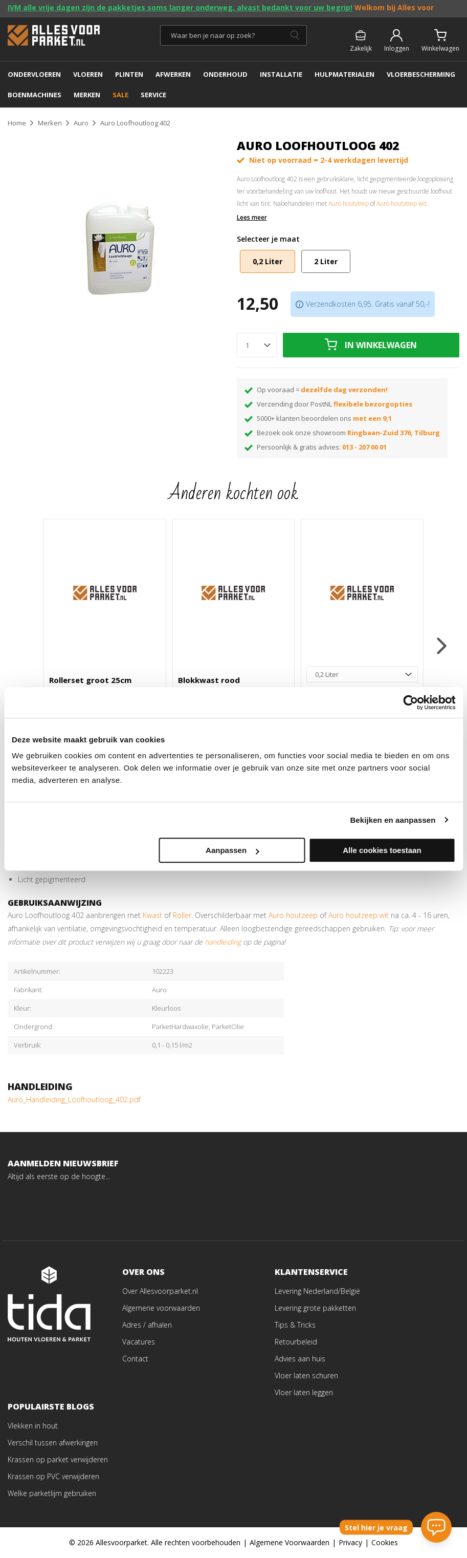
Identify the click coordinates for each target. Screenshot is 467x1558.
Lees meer (252, 218)
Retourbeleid (296, 1342)
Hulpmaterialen (344, 74)
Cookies (384, 1542)
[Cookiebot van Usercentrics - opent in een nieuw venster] (410, 702)
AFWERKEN (173, 74)
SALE (120, 94)
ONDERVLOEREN (34, 74)
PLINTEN (129, 74)
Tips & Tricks (295, 1325)
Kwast (153, 915)
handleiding (223, 942)
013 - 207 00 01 (364, 447)
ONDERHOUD (225, 74)
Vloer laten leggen (304, 1392)
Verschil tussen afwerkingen (53, 1442)
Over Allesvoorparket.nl (160, 1291)
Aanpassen (232, 850)
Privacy (350, 1542)
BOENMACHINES (34, 94)
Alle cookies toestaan (382, 850)
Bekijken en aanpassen (392, 820)
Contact (135, 1358)
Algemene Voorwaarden (289, 1542)
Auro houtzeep (348, 203)
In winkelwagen (381, 345)
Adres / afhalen (147, 1325)
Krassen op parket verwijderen (58, 1459)
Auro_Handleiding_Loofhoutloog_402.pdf (74, 1099)
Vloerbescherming (421, 74)
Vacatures (138, 1342)
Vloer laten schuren (306, 1375)
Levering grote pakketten (315, 1308)
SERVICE (153, 94)
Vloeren (88, 74)
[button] (442, 645)
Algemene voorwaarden (161, 1308)
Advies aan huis (300, 1358)
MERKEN (87, 94)
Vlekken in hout (33, 1426)
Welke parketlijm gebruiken (52, 1493)
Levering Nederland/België (317, 1291)
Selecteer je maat (268, 239)
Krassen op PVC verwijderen (53, 1476)
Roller (182, 915)
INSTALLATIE (281, 74)
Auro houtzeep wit (401, 203)
